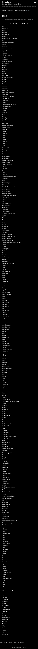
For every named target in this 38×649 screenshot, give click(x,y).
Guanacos (5, 261)
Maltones (4, 321)
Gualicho (4, 259)
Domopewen (6, 191)
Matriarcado (5, 343)
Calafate (4, 86)
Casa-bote (5, 100)
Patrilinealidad (6, 424)
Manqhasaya (6, 327)
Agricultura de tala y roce (9, 38)
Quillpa (4, 471)
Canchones (5, 94)
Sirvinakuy (5, 518)
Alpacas (4, 53)
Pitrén (3, 459)
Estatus (4, 220)
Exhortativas (6, 230)
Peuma (4, 440)
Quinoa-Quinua (6, 473)
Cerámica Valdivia (7, 106)
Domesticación (6, 189)
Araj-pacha (5, 63)
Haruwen (4, 269)
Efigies (4, 199)
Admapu (4, 36)
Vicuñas (4, 597)
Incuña (4, 298)
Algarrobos (5, 51)
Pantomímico (6, 415)
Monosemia (5, 366)
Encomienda (6, 205)
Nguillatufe (5, 384)
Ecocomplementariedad (9, 195)
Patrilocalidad (6, 426)
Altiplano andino (7, 55)
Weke (3, 613)
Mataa (4, 341)
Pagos (4, 403)
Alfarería (4, 47)
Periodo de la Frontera (9, 436)
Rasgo (4, 486)
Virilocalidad (5, 605)
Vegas (4, 595)
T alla (3, 527)
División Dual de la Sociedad (10, 187)
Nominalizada (6, 391)
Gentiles (4, 251)
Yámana (4, 628)
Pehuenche (5, 432)
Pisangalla (5, 457)
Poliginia (4, 461)
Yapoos (4, 630)
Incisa (3, 296)
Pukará (4, 465)
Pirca (3, 455)
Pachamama (6, 399)
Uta (3, 586)
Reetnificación (6, 492)
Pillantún (4, 450)
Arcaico (4, 67)
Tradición (4, 570)
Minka (4, 358)
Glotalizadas (6, 255)
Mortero (4, 372)
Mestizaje (5, 352)
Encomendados (6, 203)
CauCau (4, 102)
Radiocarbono (6, 479)
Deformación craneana (9, 176)
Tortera (4, 566)
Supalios (4, 525)
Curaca (4, 166)
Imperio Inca (6, 290)
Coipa (3, 145)
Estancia (4, 218)
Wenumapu (5, 619)
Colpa (3, 152)
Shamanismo (6, 512)
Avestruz (4, 73)
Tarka (3, 537)
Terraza (4, 553)
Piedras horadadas (7, 448)
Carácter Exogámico (8, 96)
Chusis (4, 139)
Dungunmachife (7, 193)
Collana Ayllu (6, 148)
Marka (4, 335)
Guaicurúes (5, 257)
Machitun (4, 314)
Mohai (4, 364)
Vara (3, 593)
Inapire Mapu (6, 292)
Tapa (3, 535)
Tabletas (4, 529)
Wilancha (5, 622)
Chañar (4, 115)
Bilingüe (4, 82)
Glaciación (5, 253)
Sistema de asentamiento (9, 521)
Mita (3, 360)
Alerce (4, 45)
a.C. (3, 26)
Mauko (4, 347)
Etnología (5, 226)
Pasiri (3, 420)
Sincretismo (5, 516)
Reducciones (6, 490)
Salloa (4, 510)
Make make (5, 317)
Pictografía (5, 446)
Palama (4, 407)
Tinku (3, 558)
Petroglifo (5, 438)
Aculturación (6, 34)
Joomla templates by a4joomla (19, 647)
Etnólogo (4, 228)
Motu (3, 374)
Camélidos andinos (8, 92)
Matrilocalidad (6, 345)
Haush (4, 275)
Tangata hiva (6, 533)
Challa (4, 110)
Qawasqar (5, 467)
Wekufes (4, 615)
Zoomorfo (5, 634)
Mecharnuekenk (7, 350)
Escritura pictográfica (8, 214)
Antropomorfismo (7, 61)
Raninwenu (5, 483)
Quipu (4, 475)
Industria (4, 300)
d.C (3, 170)
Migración (5, 354)
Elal (3, 201)
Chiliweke (5, 123)
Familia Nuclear (6, 238)
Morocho (4, 370)
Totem (4, 568)
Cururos (4, 168)
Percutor (4, 434)
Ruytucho (5, 506)
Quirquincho (5, 477)
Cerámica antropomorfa (9, 104)
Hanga (4, 267)
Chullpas (4, 135)
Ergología (5, 209)
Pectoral (4, 430)
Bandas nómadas (7, 77)
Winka (4, 624)
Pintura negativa (7, 453)
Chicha (4, 121)
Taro (3, 539)
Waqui (4, 607)
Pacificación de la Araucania (10, 401)
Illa (3, 288)
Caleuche (5, 90)
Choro (4, 131)
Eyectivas (5, 232)
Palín (3, 411)
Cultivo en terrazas (7, 160)
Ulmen (4, 580)
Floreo (4, 244)
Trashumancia (6, 572)
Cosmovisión (6, 156)
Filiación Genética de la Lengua (11, 242)
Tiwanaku (5, 562)
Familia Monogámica (8, 236)
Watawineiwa (6, 609)
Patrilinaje (5, 422)
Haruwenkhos (6, 271)
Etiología (4, 224)
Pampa (4, 413)
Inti (3, 308)
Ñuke (3, 393)
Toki (3, 564)
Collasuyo (5, 150)
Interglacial (5, 306)
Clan (3, 143)
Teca (3, 547)
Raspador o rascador (8, 488)
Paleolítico (5, 409)
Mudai (4, 376)
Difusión (4, 185)
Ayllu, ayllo (5, 75)
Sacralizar (5, 508)
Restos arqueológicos (8, 496)
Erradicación (6, 211)
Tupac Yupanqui (7, 578)
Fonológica (5, 248)
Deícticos (5, 178)
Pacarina (4, 397)
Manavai (4, 323)
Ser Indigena (7, 2)
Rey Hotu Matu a (7, 498)
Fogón (4, 246)
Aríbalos (4, 69)
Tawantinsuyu (6, 543)
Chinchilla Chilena (7, 125)
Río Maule (5, 502)
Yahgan (4, 626)
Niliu (3, 389)
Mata (3, 339)
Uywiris (4, 589)
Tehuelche (5, 549)
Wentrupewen (6, 617)
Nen (3, 380)
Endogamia (5, 207)
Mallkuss (4, 319)
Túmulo (4, 574)
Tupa (3, 576)
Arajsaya (4, 65)
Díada (4, 181)
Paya (3, 428)
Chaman (4, 112)
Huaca (4, 279)
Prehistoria (5, 463)
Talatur (4, 531)
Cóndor (4, 154)
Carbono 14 (5, 98)
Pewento (4, 444)
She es (4, 514)
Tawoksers (5, 545)
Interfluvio (5, 304)
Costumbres (5, 158)
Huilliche (4, 286)
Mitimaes (4, 362)
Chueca (4, 133)
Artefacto (4, 71)
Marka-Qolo (5, 337)
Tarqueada (5, 541)
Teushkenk (5, 556)
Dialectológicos (6, 183)
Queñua (4, 469)
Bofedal (4, 84)
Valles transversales (8, 591)
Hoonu (4, 277)
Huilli (3, 284)
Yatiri (3, 632)
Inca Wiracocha (6, 294)
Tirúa (3, 560)
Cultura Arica (6, 162)
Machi (4, 312)
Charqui (4, 119)
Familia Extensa (7, 234)
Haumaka (5, 273)
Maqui (4, 331)
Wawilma (4, 611)
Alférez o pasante (7, 49)
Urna (3, 582)
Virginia (4, 603)
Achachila (5, 30)
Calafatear (5, 88)
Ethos (3, 222)
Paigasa (4, 405)
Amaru (4, 57)
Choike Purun (6, 127)
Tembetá (4, 551)
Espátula (4, 216)
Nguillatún (5, 387)
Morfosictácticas (7, 368)
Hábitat (4, 265)
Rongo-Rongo (6, 504)
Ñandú (4, 378)
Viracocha (5, 599)
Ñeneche (4, 382)
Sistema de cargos (7, 523)
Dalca (3, 172)
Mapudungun (6, 329)
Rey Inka (4, 500)
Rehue (4, 494)
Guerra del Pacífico (8, 263)
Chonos (4, 129)
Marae (4, 333)
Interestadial (5, 302)
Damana (4, 174)
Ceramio (4, 108)
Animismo (5, 59)
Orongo (4, 395)
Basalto (4, 80)
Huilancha (5, 281)
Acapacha (5, 28)
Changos (4, 117)
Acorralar (4, 32)
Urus (3, 584)
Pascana (4, 417)
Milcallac (4, 356)
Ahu (3, 40)
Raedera (4, 481)
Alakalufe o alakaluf (8, 42)
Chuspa (4, 141)
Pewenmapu (6, 442)
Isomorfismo (5, 310)
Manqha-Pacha (6, 325)
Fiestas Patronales (7, 240)
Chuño (4, 137)
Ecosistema (5, 197)
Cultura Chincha (7, 164)
